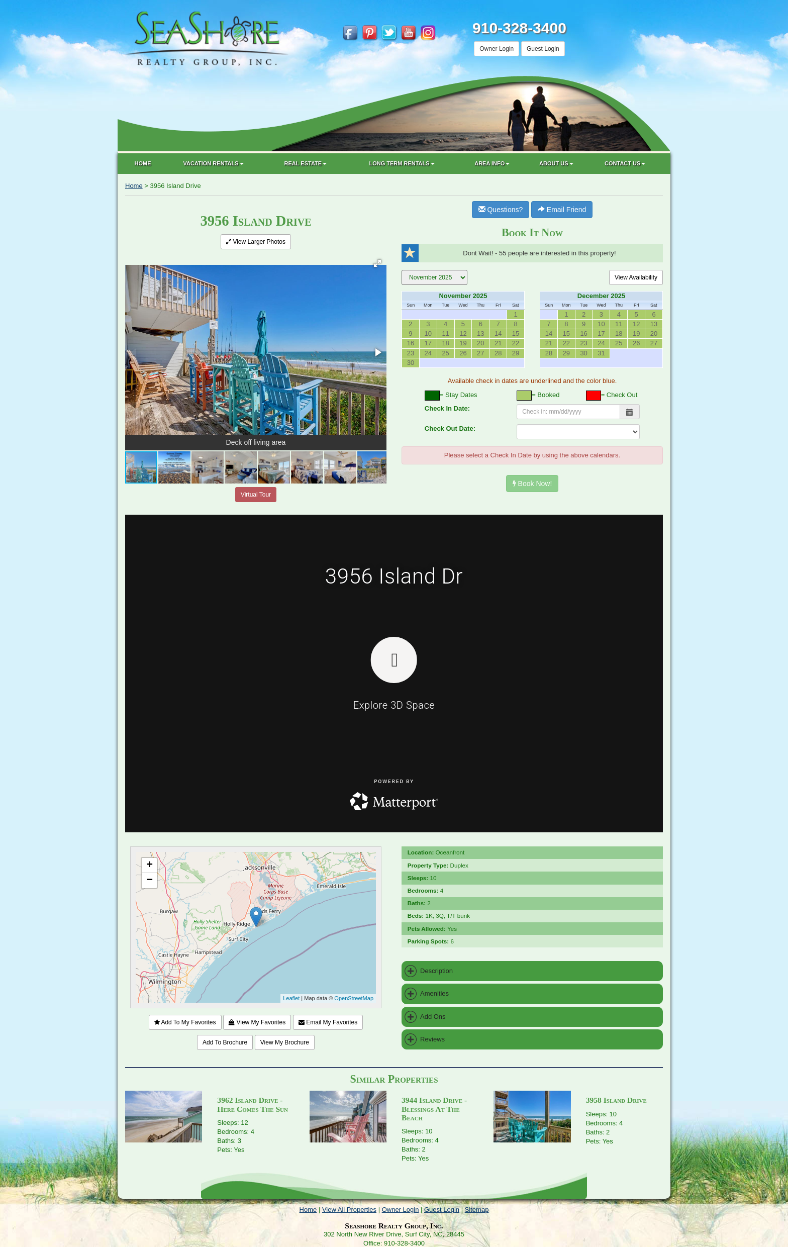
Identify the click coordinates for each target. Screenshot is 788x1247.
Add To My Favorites (185, 1022)
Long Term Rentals (401, 163)
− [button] (149, 880)
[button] (377, 263)
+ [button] (149, 865)
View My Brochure (284, 1042)
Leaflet (291, 998)
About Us (556, 163)
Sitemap (477, 1209)
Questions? (500, 210)
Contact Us (625, 163)
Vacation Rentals (213, 163)
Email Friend (562, 210)
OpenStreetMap (353, 998)
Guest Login (543, 48)
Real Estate (305, 163)
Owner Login (496, 48)
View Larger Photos (255, 241)
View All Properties (349, 1209)
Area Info (492, 163)
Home (143, 163)
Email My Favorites (328, 1022)
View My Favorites (257, 1022)
